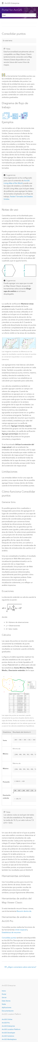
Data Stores (6, 1000)
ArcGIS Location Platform (11, 1029)
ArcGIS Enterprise (12, 3)
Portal (4, 994)
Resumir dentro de (24, 911)
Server (4, 997)
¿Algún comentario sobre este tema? (21, 967)
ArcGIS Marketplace (9, 1039)
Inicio (4, 990)
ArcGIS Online (7, 1019)
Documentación (8, 1010)
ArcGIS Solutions (8, 1036)
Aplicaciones (6, 1007)
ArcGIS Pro (6, 1022)
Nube (4, 1004)
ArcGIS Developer (8, 1032)
